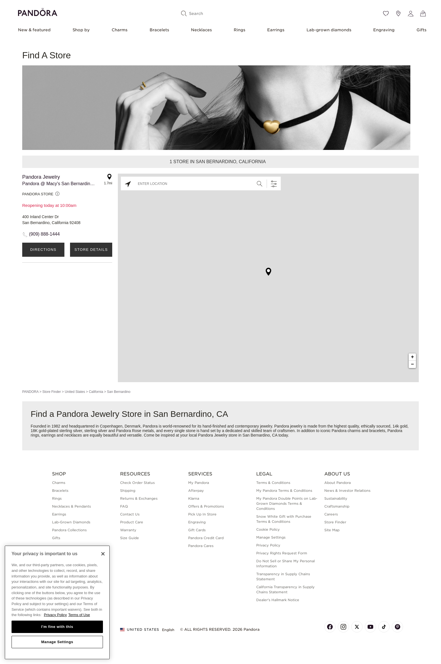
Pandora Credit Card (206, 538)
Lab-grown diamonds (329, 30)
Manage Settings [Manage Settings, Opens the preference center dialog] (57, 642)
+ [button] (412, 357)
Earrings (275, 30)
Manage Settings (270, 537)
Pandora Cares (200, 546)
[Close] (103, 554)
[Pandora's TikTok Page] (384, 626)
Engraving (384, 30)
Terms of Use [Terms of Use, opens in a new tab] (79, 615)
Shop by (81, 30)
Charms (119, 30)
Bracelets (159, 30)
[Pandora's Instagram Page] (343, 626)
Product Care (131, 522)
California (96, 392)
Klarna (193, 498)
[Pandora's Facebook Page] (330, 626)
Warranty (128, 530)
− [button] (412, 364)
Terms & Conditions (273, 483)
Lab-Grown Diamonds (71, 522)
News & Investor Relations (347, 490)
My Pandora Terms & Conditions (284, 490)
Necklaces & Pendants (71, 506)
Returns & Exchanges (139, 498)
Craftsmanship (336, 506)
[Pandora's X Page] (357, 626)
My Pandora (198, 483)
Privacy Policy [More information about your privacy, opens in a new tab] (55, 615)
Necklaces (201, 30)
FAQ (124, 506)
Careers (331, 514)
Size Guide (129, 538)
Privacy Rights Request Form (281, 553)
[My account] (410, 13)
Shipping (127, 490)
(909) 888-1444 (44, 234)
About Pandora (337, 483)
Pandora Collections (69, 530)
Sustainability (335, 498)
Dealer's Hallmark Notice (277, 600)
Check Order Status (137, 483)
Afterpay (196, 490)
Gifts (421, 30)
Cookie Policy (268, 529)
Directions (43, 249)
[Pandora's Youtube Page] (370, 626)
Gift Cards (197, 530)
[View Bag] (423, 13)
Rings (239, 30)
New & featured (34, 30)
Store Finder (51, 392)
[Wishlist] (386, 13)
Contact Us (130, 514)
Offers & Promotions (206, 506)
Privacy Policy (268, 545)
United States (75, 392)
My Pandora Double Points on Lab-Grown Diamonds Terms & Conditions (286, 503)
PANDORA (30, 392)
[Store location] (398, 13)
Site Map (331, 530)
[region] (57, 602)
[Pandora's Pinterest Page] (397, 626)
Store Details (91, 249)
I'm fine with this (57, 627)
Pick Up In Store (202, 514)
